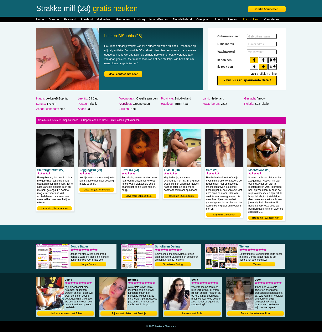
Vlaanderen (271, 19)
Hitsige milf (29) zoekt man (265, 217)
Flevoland (69, 19)
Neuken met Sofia (192, 313)
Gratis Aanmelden (267, 9)
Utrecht (218, 19)
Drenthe (53, 19)
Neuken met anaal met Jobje (66, 313)
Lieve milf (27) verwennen (54, 208)
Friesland (87, 19)
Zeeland (233, 19)
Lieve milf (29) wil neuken (97, 189)
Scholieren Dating (173, 264)
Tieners (257, 264)
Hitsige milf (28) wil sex (223, 214)
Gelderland (104, 19)
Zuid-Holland (251, 19)
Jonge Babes (88, 264)
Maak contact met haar (123, 74)
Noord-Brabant (158, 19)
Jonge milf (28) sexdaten (181, 196)
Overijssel (202, 19)
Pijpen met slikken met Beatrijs (129, 313)
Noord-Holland (182, 19)
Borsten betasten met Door (255, 313)
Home (40, 19)
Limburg (139, 19)
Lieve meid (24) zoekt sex (139, 196)
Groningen (123, 19)
